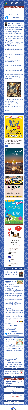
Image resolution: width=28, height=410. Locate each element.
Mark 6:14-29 (14, 391)
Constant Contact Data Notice (17, 406)
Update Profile (12, 406)
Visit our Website (14, 331)
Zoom (21, 395)
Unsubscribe (9, 406)
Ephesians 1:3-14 (14, 390)
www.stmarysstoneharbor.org (16, 401)
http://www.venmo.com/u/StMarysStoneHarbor (15, 18)
